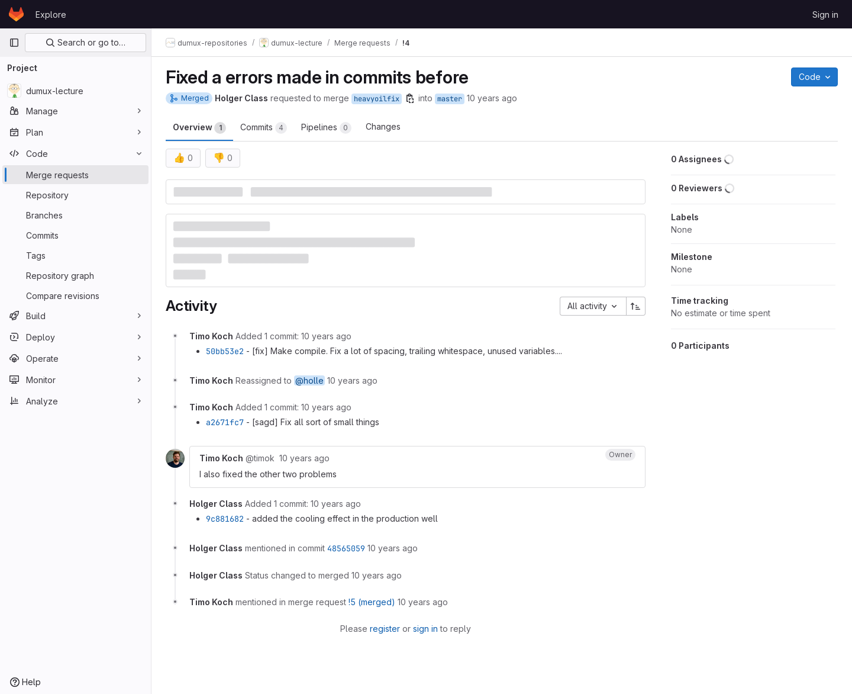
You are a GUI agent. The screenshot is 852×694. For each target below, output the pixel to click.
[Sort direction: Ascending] (636, 306)
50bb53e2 (225, 351)
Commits (263, 128)
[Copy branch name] (410, 98)
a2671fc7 (225, 422)
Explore (51, 14)
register (385, 629)
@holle (309, 380)
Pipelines (326, 128)
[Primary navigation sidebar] (14, 42)
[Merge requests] (75, 174)
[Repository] (75, 194)
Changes (383, 126)
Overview (199, 128)
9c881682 (225, 518)
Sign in (825, 14)
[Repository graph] (75, 275)
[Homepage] (16, 14)
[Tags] (75, 255)
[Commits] (75, 235)
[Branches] (75, 214)
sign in (425, 629)
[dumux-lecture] (75, 90)
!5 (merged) (371, 602)
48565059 (346, 548)
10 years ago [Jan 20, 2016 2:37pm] (492, 98)
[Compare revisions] (75, 295)
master (449, 99)
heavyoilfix (376, 99)
